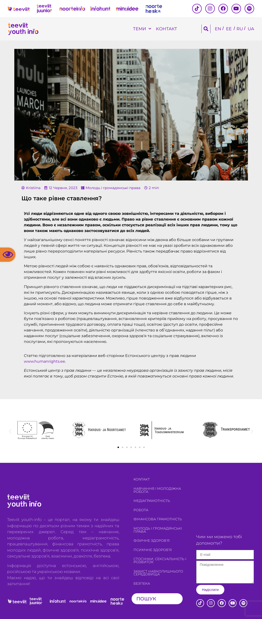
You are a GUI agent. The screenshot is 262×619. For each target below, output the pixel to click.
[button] (7, 255)
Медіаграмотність (152, 501)
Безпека (142, 583)
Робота (141, 510)
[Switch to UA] (251, 29)
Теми (142, 29)
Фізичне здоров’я (152, 540)
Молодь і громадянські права (113, 188)
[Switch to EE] (229, 29)
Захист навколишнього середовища (158, 573)
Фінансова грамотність (158, 519)
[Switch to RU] (239, 29)
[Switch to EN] (218, 29)
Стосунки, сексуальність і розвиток (160, 560)
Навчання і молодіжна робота (157, 490)
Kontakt (142, 479)
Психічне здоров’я (153, 550)
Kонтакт (166, 28)
